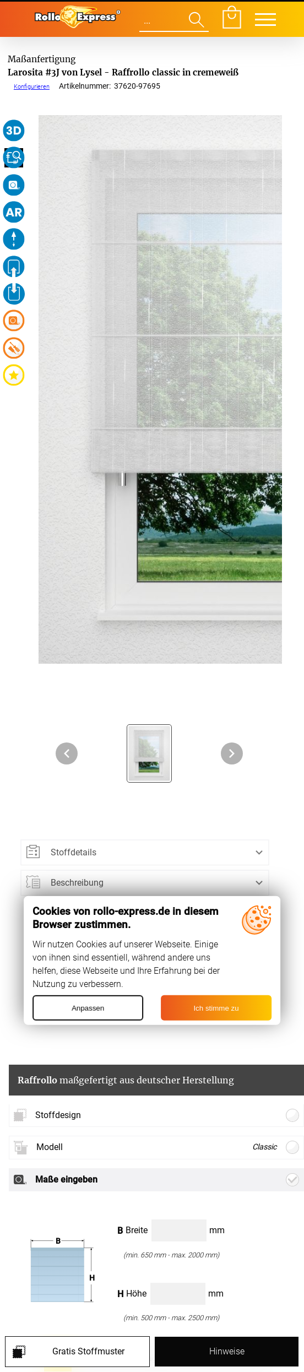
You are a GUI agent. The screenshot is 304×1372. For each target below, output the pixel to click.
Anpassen (88, 1008)
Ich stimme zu (215, 1008)
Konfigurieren (32, 86)
